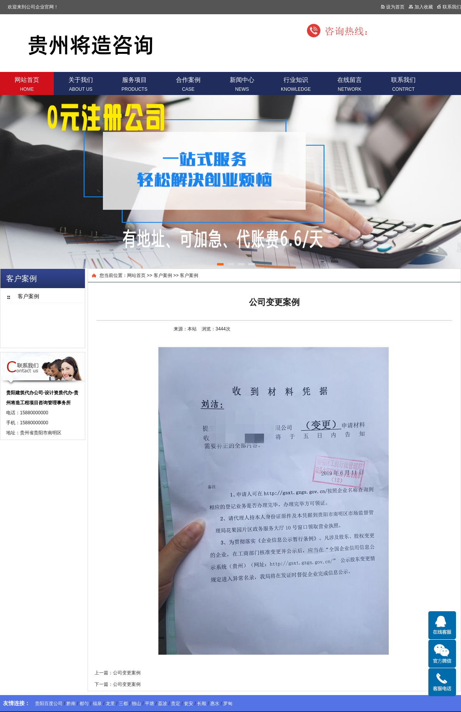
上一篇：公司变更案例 (118, 672)
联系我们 (403, 84)
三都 (123, 703)
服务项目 (134, 84)
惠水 (214, 703)
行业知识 (296, 84)
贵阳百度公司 (49, 703)
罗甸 (227, 703)
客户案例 (163, 275)
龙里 (110, 703)
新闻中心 (242, 84)
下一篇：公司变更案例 (118, 684)
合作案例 (188, 84)
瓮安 (188, 703)
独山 (136, 703)
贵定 (175, 703)
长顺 (201, 703)
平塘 (149, 703)
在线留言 (349, 84)
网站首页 (27, 84)
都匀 (84, 703)
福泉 (97, 703)
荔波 (162, 703)
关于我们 (80, 84)
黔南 (71, 703)
